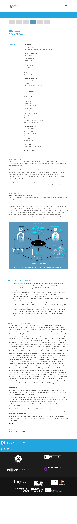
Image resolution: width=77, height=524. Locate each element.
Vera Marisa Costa (29, 103)
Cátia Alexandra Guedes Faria (33, 175)
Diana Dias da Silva (30, 84)
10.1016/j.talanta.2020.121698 (25, 422)
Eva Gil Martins (28, 132)
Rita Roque (27, 144)
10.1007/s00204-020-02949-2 (19, 434)
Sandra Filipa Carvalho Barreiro (33, 164)
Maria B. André (28, 139)
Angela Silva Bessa (30, 109)
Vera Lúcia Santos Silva (31, 151)
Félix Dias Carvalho (30, 75)
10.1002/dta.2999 (18, 448)
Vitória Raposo (28, 169)
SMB (12, 21)
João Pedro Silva (29, 93)
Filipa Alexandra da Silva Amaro (33, 114)
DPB (26, 21)
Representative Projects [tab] (20, 308)
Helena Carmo (28, 89)
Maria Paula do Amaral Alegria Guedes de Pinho (39, 98)
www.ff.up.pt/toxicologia (17, 460)
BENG (47, 21)
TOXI (33, 21)
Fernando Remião (29, 86)
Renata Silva (28, 100)
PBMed (40, 21)
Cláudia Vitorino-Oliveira (31, 127)
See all (11, 451)
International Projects (48, 14)
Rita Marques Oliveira (30, 162)
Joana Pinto (27, 91)
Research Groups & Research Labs (28, 14)
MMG (19, 21)
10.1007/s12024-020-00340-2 (22, 441)
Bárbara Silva (28, 111)
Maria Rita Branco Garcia (31, 141)
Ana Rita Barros (29, 157)
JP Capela (27, 96)
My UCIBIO (50, 471)
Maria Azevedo (28, 181)
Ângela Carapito (29, 125)
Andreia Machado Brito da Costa (34, 122)
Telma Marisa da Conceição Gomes (35, 148)
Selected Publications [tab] (19, 351)
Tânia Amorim (28, 166)
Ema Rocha (27, 129)
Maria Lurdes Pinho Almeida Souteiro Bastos (38, 78)
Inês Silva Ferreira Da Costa (32, 134)
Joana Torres (28, 136)
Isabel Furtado (28, 159)
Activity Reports (63, 14)
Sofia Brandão (28, 116)
